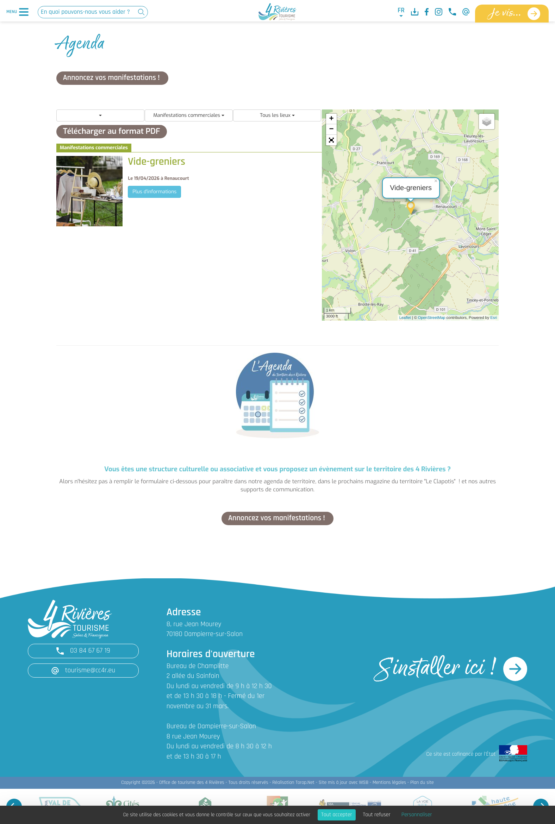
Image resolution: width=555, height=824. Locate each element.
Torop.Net (304, 782)
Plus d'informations (154, 191)
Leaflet (405, 318)
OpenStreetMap (431, 318)
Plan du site (422, 782)
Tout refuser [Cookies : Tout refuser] (377, 815)
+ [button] (331, 119)
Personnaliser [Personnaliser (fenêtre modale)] (416, 815)
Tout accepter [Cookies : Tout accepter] (336, 815)
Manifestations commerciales (188, 115)
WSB (363, 782)
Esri (493, 318)
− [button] (331, 129)
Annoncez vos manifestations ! (112, 78)
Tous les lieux (277, 115)
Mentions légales (389, 782)
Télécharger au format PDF (111, 131)
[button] (331, 140)
